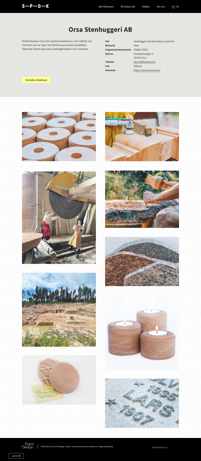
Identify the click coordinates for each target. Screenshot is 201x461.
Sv (173, 6)
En (177, 6)
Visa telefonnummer (145, 61)
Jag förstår (16, 456)
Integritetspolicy (160, 447)
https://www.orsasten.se (147, 70)
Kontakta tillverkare (36, 80)
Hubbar (146, 6)
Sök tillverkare (106, 6)
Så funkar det (128, 6)
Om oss (161, 6)
